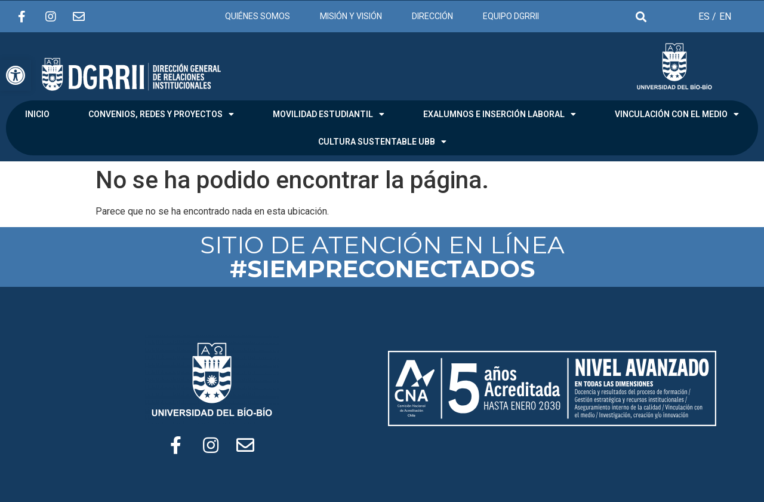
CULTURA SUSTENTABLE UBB (382, 141)
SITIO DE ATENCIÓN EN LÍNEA (382, 256)
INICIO (37, 114)
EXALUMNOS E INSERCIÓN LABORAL (499, 114)
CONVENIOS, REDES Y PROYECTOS (161, 114)
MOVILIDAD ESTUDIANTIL (328, 114)
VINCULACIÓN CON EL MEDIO (677, 114)
